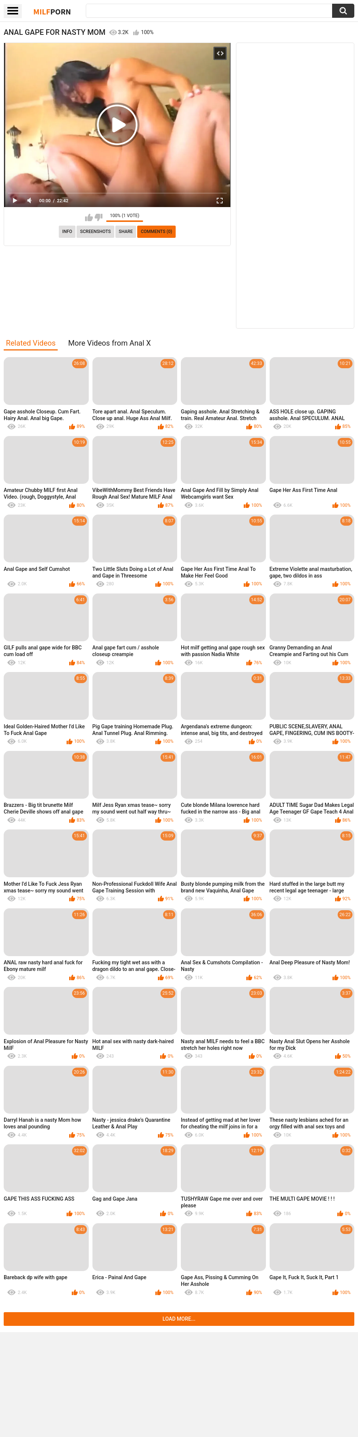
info (67, 231)
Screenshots (95, 231)
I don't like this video (98, 217)
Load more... (179, 1319)
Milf (52, 11)
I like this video (89, 217)
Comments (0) (156, 231)
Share (126, 231)
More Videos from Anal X (109, 343)
